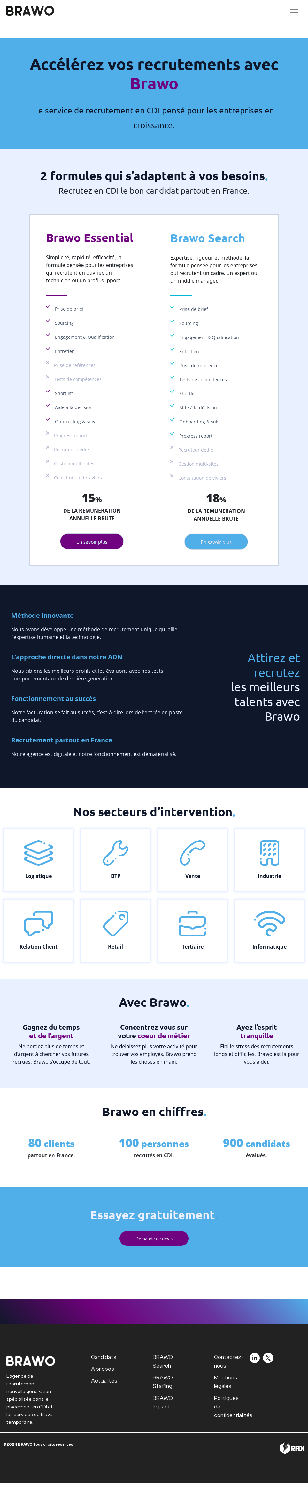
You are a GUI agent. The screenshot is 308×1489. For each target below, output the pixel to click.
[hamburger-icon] (294, 11)
